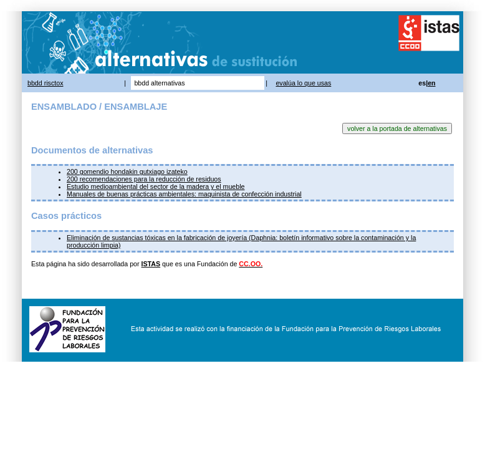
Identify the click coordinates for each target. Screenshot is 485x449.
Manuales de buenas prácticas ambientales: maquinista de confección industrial (184, 194)
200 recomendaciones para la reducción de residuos (144, 179)
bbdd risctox (45, 83)
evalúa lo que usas (303, 83)
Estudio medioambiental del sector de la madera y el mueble (156, 186)
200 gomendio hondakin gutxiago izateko (127, 171)
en (431, 83)
